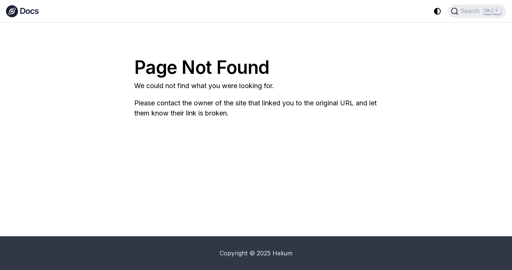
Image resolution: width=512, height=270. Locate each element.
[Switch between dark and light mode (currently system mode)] (437, 11)
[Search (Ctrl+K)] (477, 11)
